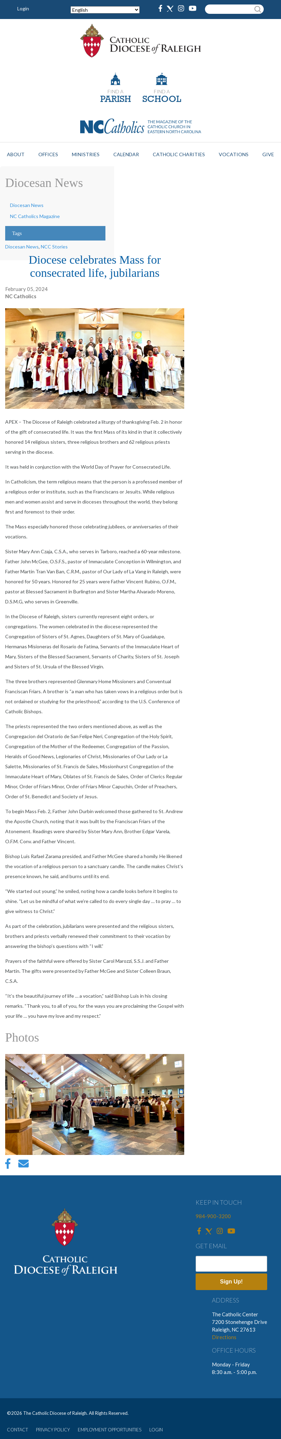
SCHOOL (161, 99)
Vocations (234, 154)
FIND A (115, 91)
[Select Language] (105, 9)
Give (268, 154)
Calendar (126, 154)
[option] (95, 1104)
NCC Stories (54, 247)
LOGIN (156, 1429)
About (16, 154)
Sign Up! (231, 1282)
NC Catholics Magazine (35, 216)
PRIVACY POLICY (53, 1429)
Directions (224, 1337)
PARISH (115, 99)
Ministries (86, 154)
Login (23, 8)
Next (177, 1104)
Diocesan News (27, 205)
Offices (48, 154)
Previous (12, 1104)
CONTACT (17, 1429)
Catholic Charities (179, 154)
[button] (95, 1104)
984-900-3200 (213, 1216)
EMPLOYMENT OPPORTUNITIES (109, 1429)
